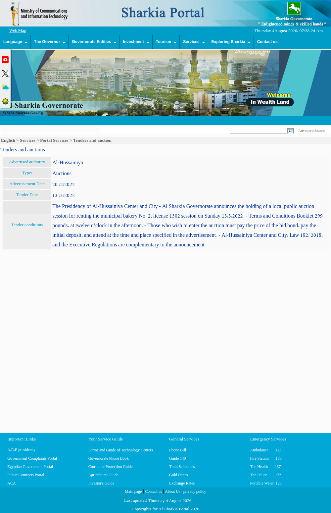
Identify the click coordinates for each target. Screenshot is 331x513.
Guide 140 (177, 458)
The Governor (47, 41)
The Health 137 (265, 466)
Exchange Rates (182, 483)
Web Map (17, 31)
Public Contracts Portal (25, 475)
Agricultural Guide (103, 475)
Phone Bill (177, 450)
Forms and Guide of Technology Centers (120, 450)
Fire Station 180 (266, 458)
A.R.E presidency (21, 450)
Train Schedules (182, 466)
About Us (172, 492)
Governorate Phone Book (108, 458)
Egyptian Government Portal (30, 466)
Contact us (267, 41)
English (8, 140)
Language (12, 41)
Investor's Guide (101, 483)
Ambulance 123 (265, 450)
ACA (11, 483)
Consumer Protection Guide (110, 466)
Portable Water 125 (266, 483)
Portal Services (54, 140)
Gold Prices (178, 475)
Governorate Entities (91, 41)
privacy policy (194, 492)
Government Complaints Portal (32, 458)
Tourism (163, 41)
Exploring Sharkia (228, 41)
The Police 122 (265, 475)
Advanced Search (312, 130)
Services (191, 41)
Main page (133, 492)
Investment (133, 41)
